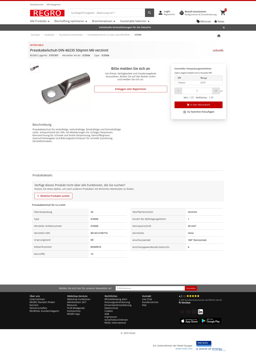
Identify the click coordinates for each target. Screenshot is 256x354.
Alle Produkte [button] (38, 21)
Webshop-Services (77, 296)
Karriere (34, 305)
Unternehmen (37, 299)
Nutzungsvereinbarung (117, 302)
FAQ (144, 305)
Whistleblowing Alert (115, 299)
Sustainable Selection (133, 21)
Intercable (37, 45)
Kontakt (146, 296)
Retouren (72, 305)
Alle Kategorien (54, 4)
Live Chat (147, 299)
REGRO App (73, 313)
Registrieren (169, 14)
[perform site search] (149, 12)
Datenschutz (111, 308)
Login (167, 11)
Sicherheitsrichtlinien (116, 319)
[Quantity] (197, 91)
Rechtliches (111, 296)
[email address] (150, 288)
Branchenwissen (102, 21)
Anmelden (191, 288)
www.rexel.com (184, 348)
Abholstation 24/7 (76, 302)
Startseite (35, 34)
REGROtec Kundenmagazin (44, 310)
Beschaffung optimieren (69, 21)
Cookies (108, 310)
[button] (225, 1)
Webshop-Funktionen (78, 299)
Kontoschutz (74, 310)
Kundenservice (150, 302)
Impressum (110, 316)
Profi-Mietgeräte (76, 308)
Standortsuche (36, 4)
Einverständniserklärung (117, 305)
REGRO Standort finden (42, 302)
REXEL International (115, 322)
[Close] (223, 27)
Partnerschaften (38, 308)
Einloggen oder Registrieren (130, 89)
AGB (106, 313)
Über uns (35, 296)
